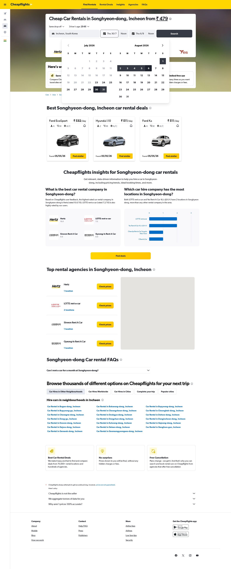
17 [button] (103, 75)
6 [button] (75, 68)
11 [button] (111, 68)
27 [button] (75, 89)
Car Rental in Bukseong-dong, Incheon (114, 406)
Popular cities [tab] (167, 391)
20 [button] (75, 82)
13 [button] (75, 75)
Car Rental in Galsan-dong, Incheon (113, 427)
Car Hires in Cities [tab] (122, 391)
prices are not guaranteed (105, 485)
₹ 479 (162, 18)
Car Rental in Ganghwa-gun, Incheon (163, 427)
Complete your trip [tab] (146, 391)
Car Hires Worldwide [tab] (98, 391)
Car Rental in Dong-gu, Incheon (62, 419)
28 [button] (82, 89)
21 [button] (82, 82)
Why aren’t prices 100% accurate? (122, 504)
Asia (54, 95)
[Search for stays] (5, 20)
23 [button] (96, 82)
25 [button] (110, 82)
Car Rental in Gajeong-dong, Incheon (163, 423)
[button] (5, 4)
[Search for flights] (5, 14)
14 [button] (82, 75)
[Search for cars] (5, 26)
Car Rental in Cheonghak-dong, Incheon (165, 410)
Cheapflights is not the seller (122, 493)
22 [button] (89, 82)
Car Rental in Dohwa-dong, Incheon (162, 415)
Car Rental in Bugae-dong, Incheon (63, 406)
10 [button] (103, 68)
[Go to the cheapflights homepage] (21, 4)
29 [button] (89, 89)
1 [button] (89, 61)
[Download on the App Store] (181, 534)
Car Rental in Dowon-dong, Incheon (64, 423)
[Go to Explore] (5, 32)
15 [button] (89, 75)
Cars (47, 95)
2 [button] (96, 61)
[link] (121, 255)
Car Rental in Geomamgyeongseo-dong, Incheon (119, 431)
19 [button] (68, 82)
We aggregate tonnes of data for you (122, 498)
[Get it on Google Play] (181, 527)
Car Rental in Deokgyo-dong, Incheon (114, 415)
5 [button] (68, 68)
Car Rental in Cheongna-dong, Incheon (65, 415)
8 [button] (89, 68)
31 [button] (103, 89)
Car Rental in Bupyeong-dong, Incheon (164, 406)
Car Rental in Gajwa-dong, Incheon (63, 427)
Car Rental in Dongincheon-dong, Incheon (165, 419)
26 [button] (68, 89)
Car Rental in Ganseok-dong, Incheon (64, 431)
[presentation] (170, 19)
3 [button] (103, 61)
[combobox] (57, 26)
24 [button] (103, 82)
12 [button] (68, 75)
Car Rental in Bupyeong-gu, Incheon (64, 410)
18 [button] (110, 75)
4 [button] (110, 61)
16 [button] (96, 75)
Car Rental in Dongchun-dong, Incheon (114, 419)
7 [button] (82, 68)
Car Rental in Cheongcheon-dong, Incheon (116, 410)
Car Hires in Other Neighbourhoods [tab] (65, 391)
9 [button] (96, 68)
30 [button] (96, 89)
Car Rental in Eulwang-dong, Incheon (114, 423)
